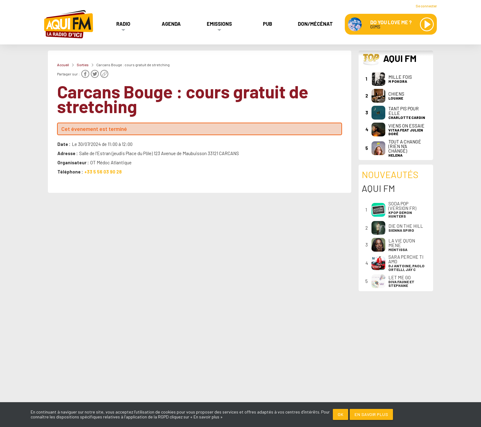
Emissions (219, 24)
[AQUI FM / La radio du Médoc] (69, 24)
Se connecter (426, 6)
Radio (123, 24)
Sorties (83, 65)
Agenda (171, 24)
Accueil (63, 65)
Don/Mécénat (315, 24)
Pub (267, 24)
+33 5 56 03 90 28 (103, 171)
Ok (340, 414)
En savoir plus (371, 414)
